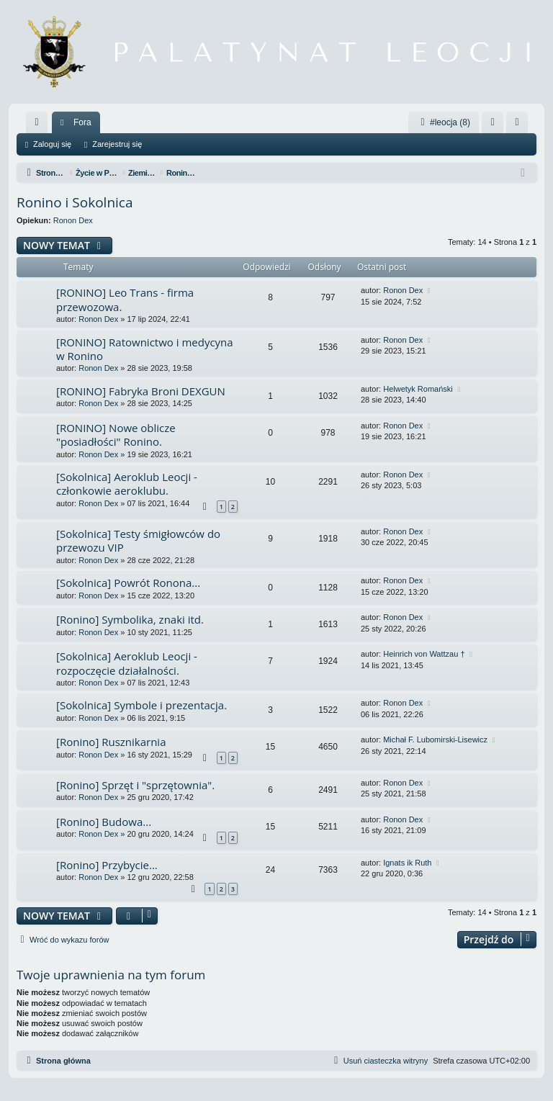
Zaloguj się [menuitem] (495, 125)
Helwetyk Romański (418, 389)
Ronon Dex (73, 220)
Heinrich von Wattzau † (423, 654)
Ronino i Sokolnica (75, 202)
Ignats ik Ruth (407, 862)
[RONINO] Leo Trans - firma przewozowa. (125, 299)
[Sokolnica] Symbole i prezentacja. (141, 705)
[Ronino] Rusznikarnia (111, 741)
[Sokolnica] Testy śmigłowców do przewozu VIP (138, 540)
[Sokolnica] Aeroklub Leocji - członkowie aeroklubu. (126, 483)
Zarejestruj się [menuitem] (520, 125)
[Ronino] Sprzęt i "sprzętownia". (135, 785)
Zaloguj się (52, 144)
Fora (82, 122)
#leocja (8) (443, 122)
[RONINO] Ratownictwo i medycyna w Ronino (144, 349)
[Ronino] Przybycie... (107, 865)
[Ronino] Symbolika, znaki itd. (130, 619)
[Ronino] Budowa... (103, 821)
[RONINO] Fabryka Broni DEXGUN (140, 391)
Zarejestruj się (117, 144)
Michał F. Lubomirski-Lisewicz (435, 739)
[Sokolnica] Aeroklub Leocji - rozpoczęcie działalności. (126, 663)
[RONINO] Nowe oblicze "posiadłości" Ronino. (116, 435)
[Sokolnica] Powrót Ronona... (128, 582)
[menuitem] (37, 122)
